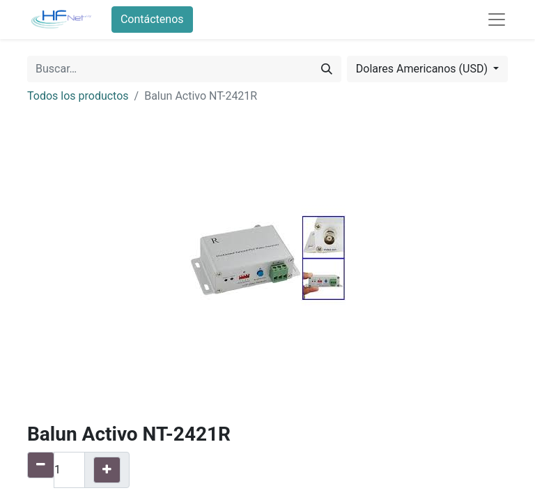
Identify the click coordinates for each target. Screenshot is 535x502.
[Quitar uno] (40, 465)
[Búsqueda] (326, 69)
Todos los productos (78, 95)
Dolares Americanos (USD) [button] (423, 68)
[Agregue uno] (107, 470)
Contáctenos (152, 19)
